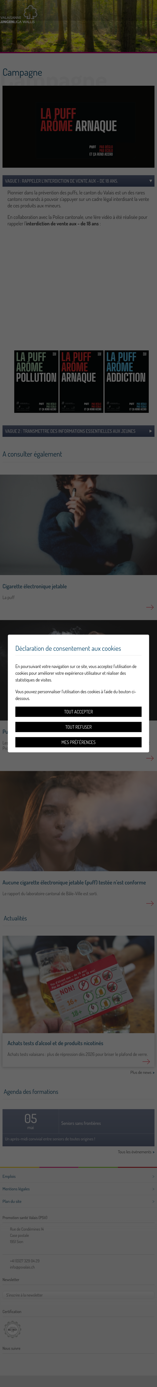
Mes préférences (79, 742)
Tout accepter (78, 711)
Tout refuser (78, 727)
